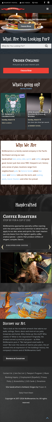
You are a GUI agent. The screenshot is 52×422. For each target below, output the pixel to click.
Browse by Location (15, 358)
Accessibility (19, 381)
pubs (16, 171)
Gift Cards (30, 381)
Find (35, 3)
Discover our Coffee (17, 245)
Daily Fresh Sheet (26, 392)
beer (14, 158)
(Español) (35, 377)
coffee (38, 158)
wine (19, 158)
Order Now (24, 26)
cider (23, 158)
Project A (42, 387)
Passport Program (34, 373)
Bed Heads (25, 3)
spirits (29, 158)
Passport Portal (9, 3)
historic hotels (27, 171)
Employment (25, 377)
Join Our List (19, 373)
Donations (41, 381)
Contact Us (7, 373)
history (13, 175)
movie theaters (13, 179)
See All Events (26, 88)
